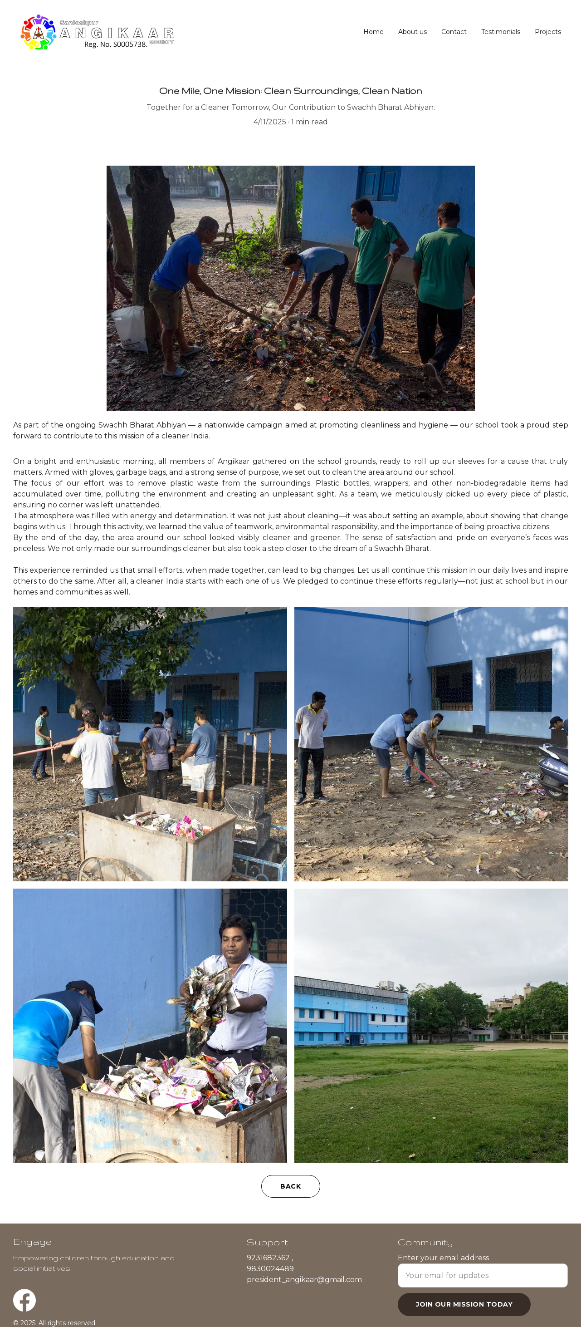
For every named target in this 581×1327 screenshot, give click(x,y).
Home (373, 32)
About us (412, 32)
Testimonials (500, 32)
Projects (548, 32)
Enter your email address (443, 1268)
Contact (454, 32)
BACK (290, 1186)
